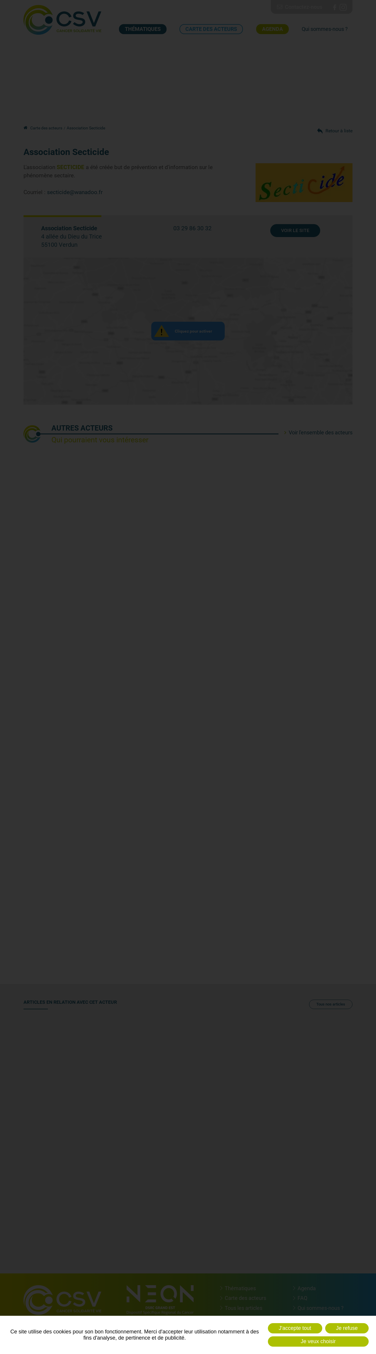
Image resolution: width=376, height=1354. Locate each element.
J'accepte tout (295, 1328)
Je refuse (347, 1328)
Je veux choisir (318, 1341)
